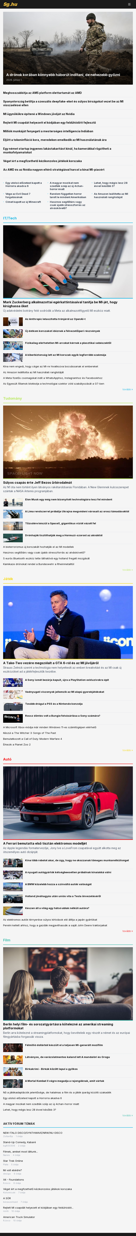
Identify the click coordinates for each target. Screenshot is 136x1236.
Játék (8, 579)
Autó (7, 759)
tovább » (128, 389)
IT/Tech (10, 218)
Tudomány (12, 398)
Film (6, 940)
